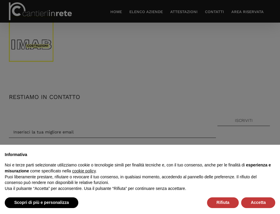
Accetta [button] (258, 202)
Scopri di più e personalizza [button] (41, 202)
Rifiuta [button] (223, 202)
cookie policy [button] (84, 171)
